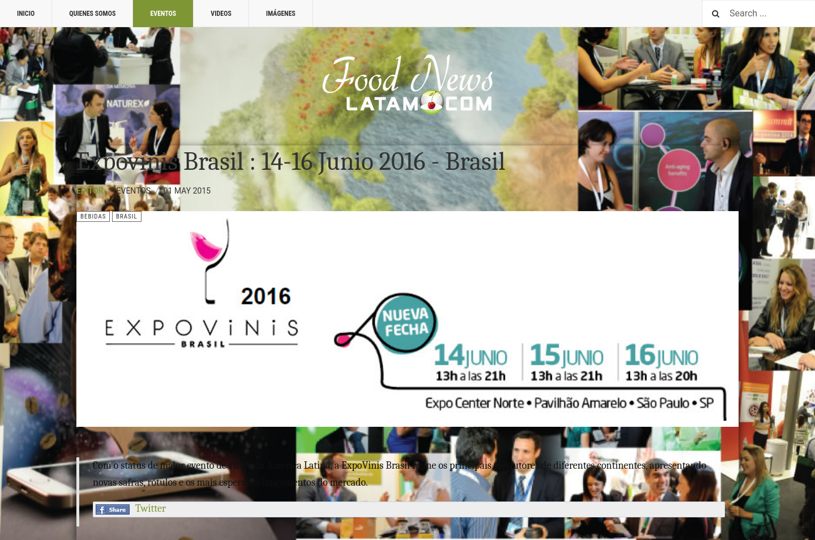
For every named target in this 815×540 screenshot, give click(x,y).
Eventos (163, 14)
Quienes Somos (92, 14)
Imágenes (280, 14)
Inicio (26, 14)
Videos (221, 14)
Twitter (150, 509)
